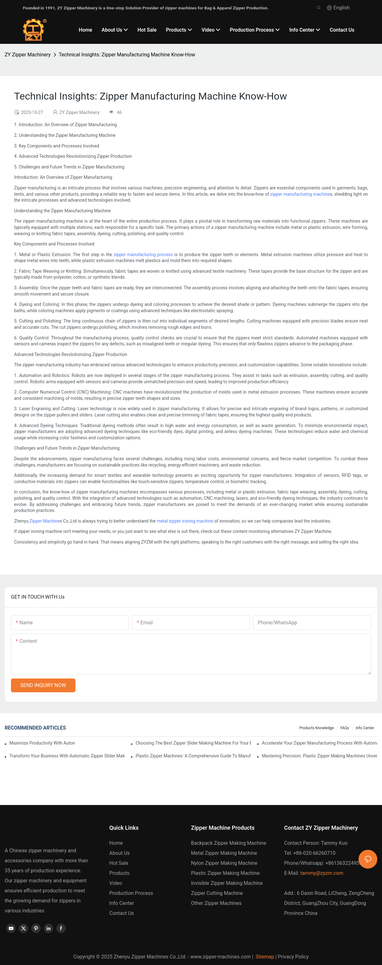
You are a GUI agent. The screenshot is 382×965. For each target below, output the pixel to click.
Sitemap (264, 957)
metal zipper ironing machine (185, 521)
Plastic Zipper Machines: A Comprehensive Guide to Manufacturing (193, 755)
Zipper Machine (44, 521)
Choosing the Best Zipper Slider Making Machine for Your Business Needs (193, 743)
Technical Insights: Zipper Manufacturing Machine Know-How (127, 55)
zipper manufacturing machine (300, 194)
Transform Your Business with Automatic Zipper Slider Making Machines (67, 755)
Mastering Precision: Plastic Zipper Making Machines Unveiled (319, 755)
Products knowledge (316, 728)
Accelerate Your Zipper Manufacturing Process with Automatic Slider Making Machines (319, 743)
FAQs (344, 728)
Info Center (365, 728)
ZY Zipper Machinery (28, 55)
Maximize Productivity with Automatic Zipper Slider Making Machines (42, 743)
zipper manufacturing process (143, 254)
